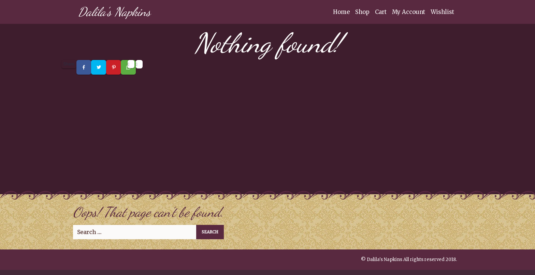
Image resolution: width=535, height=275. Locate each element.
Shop (362, 12)
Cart (381, 12)
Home (341, 12)
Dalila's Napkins (114, 11)
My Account (408, 12)
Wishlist (442, 12)
